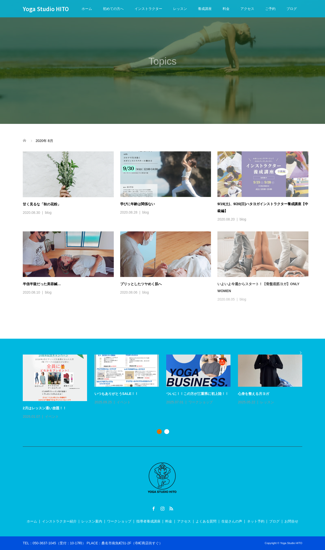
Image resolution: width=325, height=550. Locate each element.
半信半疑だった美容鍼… (42, 284)
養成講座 (205, 9)
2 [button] (166, 431)
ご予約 (270, 9)
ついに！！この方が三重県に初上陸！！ (197, 394)
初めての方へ (113, 9)
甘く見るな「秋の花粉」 (42, 204)
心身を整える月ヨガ (253, 394)
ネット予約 (255, 521)
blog (48, 213)
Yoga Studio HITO (46, 9)
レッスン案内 (91, 521)
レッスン (180, 9)
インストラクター (148, 9)
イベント (52, 416)
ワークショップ (200, 402)
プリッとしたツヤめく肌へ (142, 284)
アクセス (247, 9)
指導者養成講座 (148, 521)
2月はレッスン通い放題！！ (44, 408)
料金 (226, 9)
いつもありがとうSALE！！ (116, 394)
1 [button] (159, 431)
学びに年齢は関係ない (137, 204)
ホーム (87, 9)
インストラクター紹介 (59, 521)
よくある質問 (206, 521)
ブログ (291, 9)
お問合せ (291, 521)
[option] (166, 387)
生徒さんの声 (231, 521)
